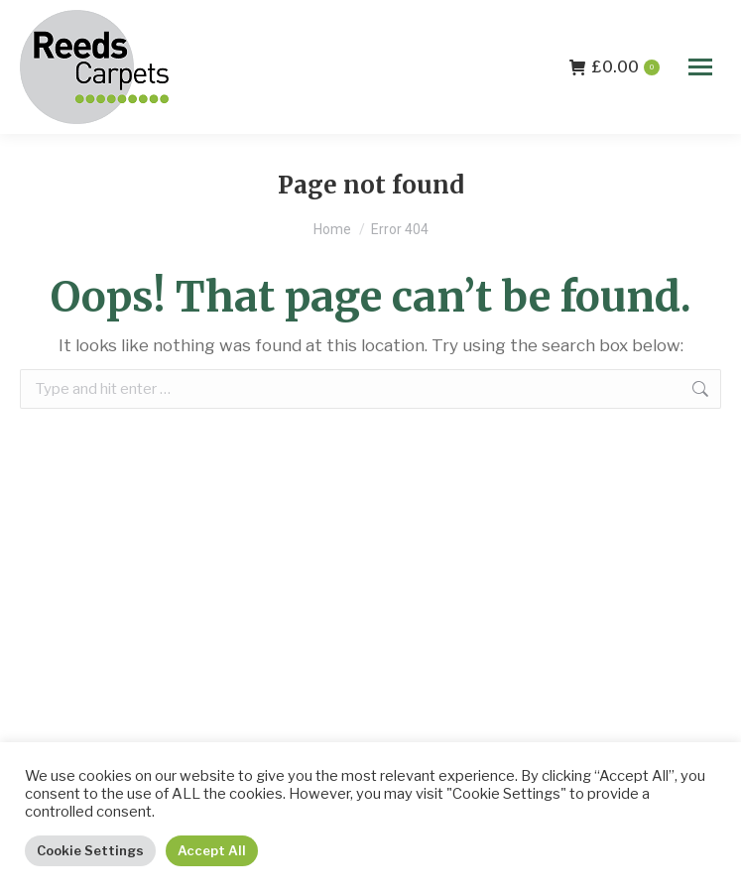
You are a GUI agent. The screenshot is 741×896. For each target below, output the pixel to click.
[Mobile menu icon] (700, 67)
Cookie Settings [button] (90, 850)
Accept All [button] (212, 850)
